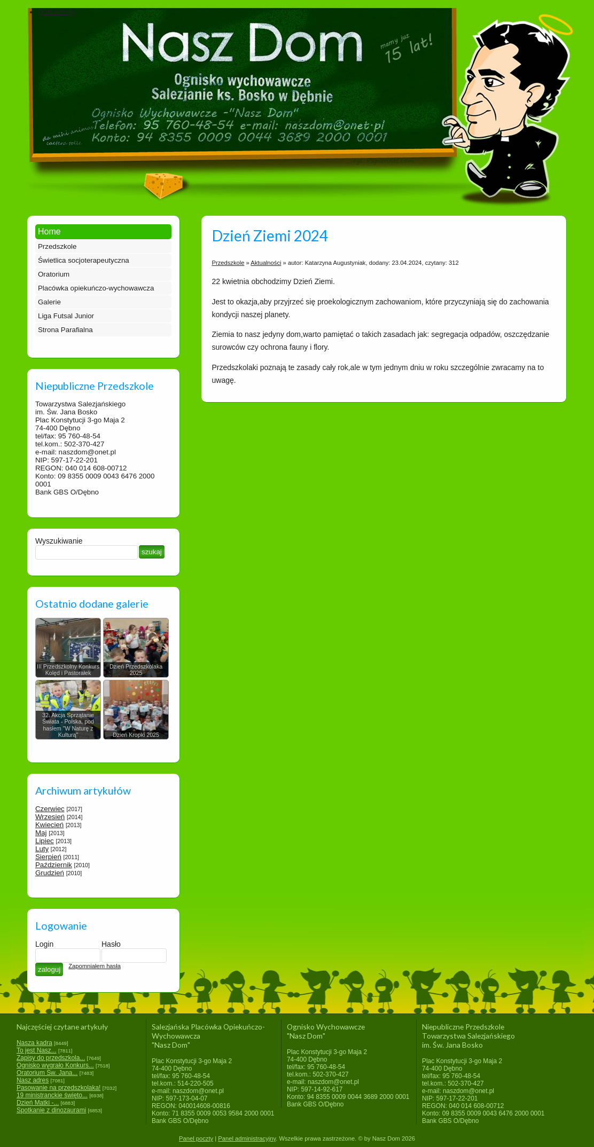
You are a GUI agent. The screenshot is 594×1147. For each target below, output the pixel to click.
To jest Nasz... (37, 1050)
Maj (40, 833)
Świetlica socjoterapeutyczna (83, 260)
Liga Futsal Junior (66, 316)
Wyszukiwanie (59, 541)
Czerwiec (50, 809)
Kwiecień (49, 825)
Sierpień (48, 857)
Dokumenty (57, 11)
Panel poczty (196, 1138)
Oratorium (53, 274)
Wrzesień (50, 817)
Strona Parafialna (65, 330)
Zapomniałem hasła (94, 966)
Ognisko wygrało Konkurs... (55, 1065)
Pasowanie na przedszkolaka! (58, 1087)
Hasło (111, 944)
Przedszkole (57, 246)
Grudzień (49, 873)
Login (44, 944)
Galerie (49, 302)
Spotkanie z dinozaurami (51, 1110)
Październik (53, 865)
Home (49, 231)
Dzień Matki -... (38, 1102)
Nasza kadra (34, 1043)
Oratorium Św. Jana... (47, 1073)
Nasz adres (33, 1080)
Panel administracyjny (247, 1138)
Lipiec (44, 841)
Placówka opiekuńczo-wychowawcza (96, 288)
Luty (42, 849)
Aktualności (266, 263)
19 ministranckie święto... (52, 1095)
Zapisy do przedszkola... (51, 1058)
